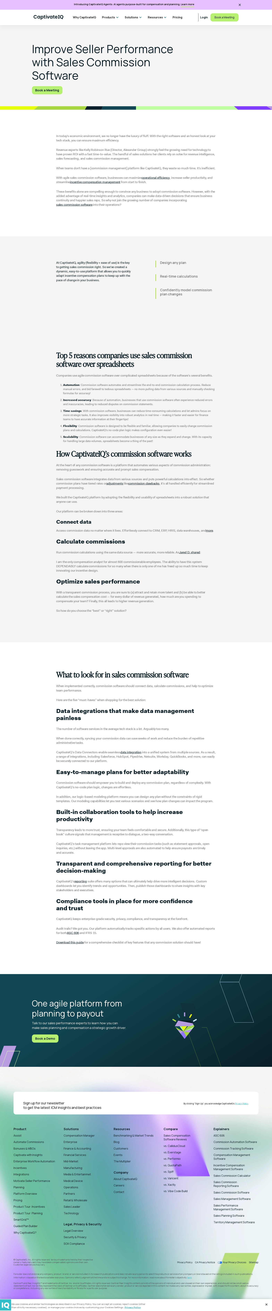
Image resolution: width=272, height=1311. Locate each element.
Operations (71, 1187)
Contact (119, 1192)
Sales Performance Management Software (228, 1207)
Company (121, 1172)
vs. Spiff (169, 1172)
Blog (116, 1142)
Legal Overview (73, 1231)
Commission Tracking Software (233, 1148)
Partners (69, 1194)
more (209, 530)
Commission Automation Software (235, 1142)
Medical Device (73, 1181)
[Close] (266, 1304)
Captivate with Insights (28, 1155)
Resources (122, 1129)
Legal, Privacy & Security (83, 1224)
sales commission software (74, 205)
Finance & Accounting (77, 1148)
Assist (18, 1135)
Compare (171, 1129)
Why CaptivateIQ (84, 17)
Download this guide (70, 942)
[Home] (48, 17)
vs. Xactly (170, 1185)
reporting (80, 881)
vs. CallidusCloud (174, 1146)
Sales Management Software (232, 1199)
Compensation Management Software (232, 1157)
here (189, 1277)
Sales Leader (72, 1207)
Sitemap (253, 1262)
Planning (19, 1187)
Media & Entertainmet (77, 1174)
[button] (110, 17)
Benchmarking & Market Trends (134, 1135)
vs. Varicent (171, 1178)
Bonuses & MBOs (25, 1148)
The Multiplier (122, 1161)
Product (20, 1129)
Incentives (20, 1168)
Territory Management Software (234, 1222)
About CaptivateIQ (125, 1179)
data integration (130, 752)
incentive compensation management (95, 182)
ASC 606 (73, 933)
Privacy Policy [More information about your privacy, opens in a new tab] (133, 1307)
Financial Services (75, 1155)
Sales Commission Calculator (232, 1176)
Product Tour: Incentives (29, 1207)
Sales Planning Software (229, 1216)
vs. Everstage (172, 1152)
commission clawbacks (143, 483)
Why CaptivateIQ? (25, 1233)
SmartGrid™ (21, 1220)
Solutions (71, 1129)
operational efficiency (156, 178)
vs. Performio (172, 1159)
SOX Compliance (74, 1244)
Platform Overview (25, 1194)
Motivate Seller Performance (32, 1181)
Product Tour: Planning (28, 1213)
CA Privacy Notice (205, 1262)
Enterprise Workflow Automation (34, 1161)
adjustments (114, 483)
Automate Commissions (29, 1142)
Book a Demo (45, 1038)
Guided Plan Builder (26, 1226)
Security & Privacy (75, 1237)
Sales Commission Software (231, 1192)
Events (118, 1155)
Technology (71, 1213)
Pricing (177, 17)
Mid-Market (71, 1161)
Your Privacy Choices (234, 1262)
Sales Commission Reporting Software (226, 1184)
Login (204, 17)
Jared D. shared (189, 552)
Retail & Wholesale (75, 1200)
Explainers (221, 1129)
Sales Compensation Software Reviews (177, 1137)
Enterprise (70, 1142)
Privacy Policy (241, 1103)
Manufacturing (73, 1168)
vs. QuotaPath (173, 1165)
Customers (121, 1148)
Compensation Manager (79, 1135)
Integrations (21, 1174)
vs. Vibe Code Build (176, 1191)
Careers (119, 1185)
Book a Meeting (224, 17)
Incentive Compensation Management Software (229, 1167)
